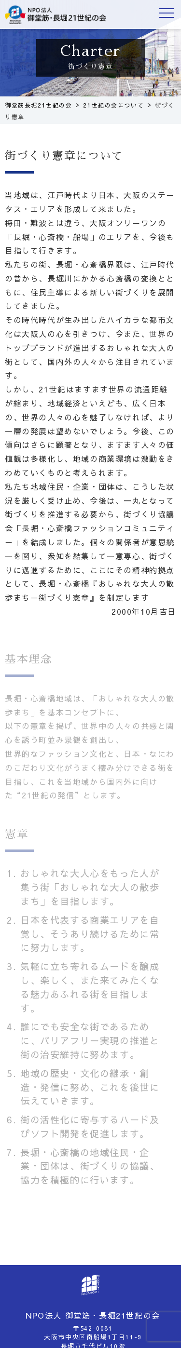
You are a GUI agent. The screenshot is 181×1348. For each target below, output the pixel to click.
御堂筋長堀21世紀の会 (55, 14)
